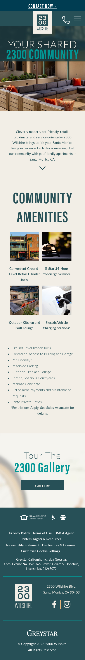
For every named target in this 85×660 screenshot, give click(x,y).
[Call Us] (66, 19)
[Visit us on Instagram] (67, 606)
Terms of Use (42, 533)
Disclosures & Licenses (59, 545)
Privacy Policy (19, 533)
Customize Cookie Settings (40, 551)
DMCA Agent (64, 533)
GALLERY (42, 485)
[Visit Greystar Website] (42, 634)
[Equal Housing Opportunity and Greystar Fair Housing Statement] (33, 518)
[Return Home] (42, 23)
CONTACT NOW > (42, 5)
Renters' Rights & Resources (41, 539)
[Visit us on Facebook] (54, 606)
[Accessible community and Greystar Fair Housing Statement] (53, 518)
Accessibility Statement (22, 545)
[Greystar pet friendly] (63, 518)
